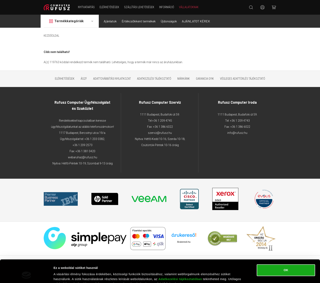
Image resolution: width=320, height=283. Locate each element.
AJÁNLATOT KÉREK (196, 21)
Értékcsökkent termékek (139, 21)
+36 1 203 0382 (94, 139)
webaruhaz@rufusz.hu (82, 157)
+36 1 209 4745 (162, 120)
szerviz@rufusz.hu (160, 132)
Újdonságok (169, 21)
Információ (166, 7)
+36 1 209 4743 (240, 120)
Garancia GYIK (205, 78)
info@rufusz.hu (237, 132)
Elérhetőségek (109, 7)
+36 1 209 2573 (82, 145)
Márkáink (183, 78)
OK (286, 250)
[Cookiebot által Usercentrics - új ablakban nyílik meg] (26, 275)
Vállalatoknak (189, 7)
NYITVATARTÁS (86, 7)
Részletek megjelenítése (71, 275)
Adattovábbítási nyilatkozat (112, 78)
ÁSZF (84, 78)
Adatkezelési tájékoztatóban (180, 259)
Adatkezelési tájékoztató (154, 78)
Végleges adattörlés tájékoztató (242, 78)
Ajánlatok (110, 21)
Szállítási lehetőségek (139, 7)
